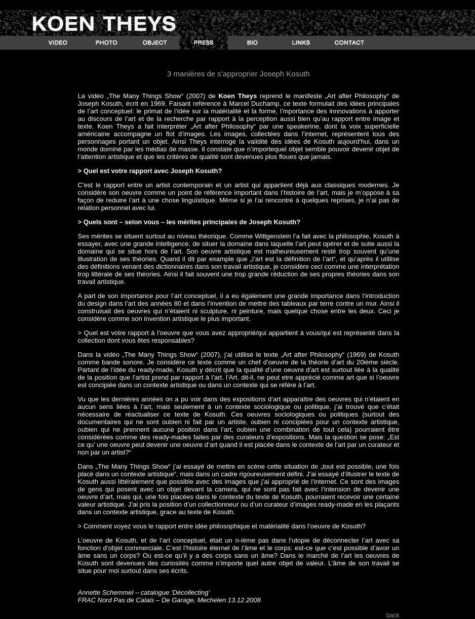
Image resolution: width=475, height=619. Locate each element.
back (392, 615)
